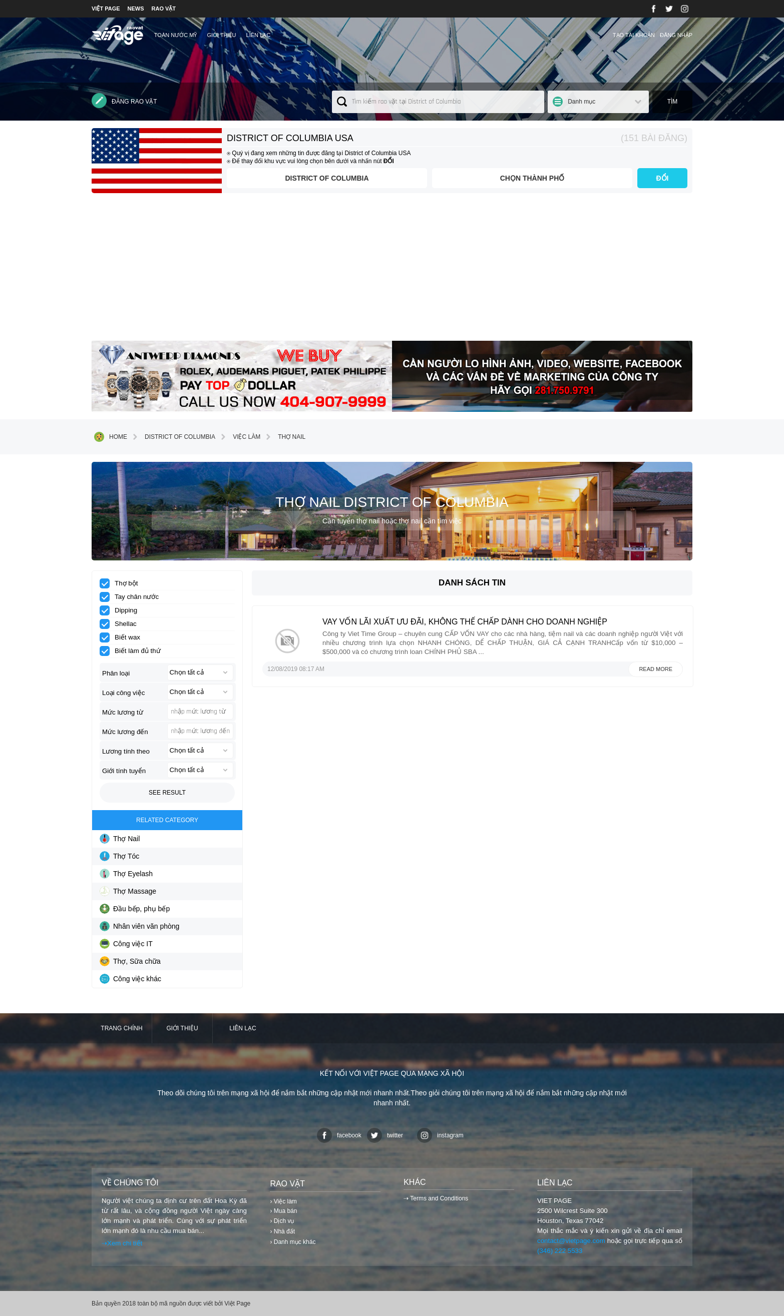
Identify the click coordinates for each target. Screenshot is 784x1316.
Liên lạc (258, 35)
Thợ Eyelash (126, 874)
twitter (385, 1135)
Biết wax (123, 637)
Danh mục (581, 101)
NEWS (136, 9)
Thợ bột (122, 583)
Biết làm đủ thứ (133, 651)
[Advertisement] (392, 271)
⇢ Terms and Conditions (436, 1198)
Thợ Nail (284, 437)
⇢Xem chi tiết (122, 1243)
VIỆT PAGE (106, 9)
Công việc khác (130, 979)
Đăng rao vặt (124, 100)
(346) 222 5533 (559, 1250)
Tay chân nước (132, 597)
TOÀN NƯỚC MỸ (175, 35)
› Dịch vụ (282, 1220)
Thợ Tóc (119, 856)
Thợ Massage (128, 891)
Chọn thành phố (532, 178)
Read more (655, 669)
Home (110, 437)
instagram (440, 1135)
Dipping (122, 610)
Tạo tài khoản (634, 35)
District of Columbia (326, 178)
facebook (339, 1135)
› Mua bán (283, 1210)
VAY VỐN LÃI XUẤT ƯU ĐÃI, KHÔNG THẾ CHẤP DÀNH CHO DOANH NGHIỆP (464, 621)
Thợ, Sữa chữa (130, 961)
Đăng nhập (676, 35)
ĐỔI (662, 178)
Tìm (672, 101)
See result (167, 792)
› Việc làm (283, 1201)
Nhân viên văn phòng (139, 926)
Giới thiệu (221, 35)
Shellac (121, 624)
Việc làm (239, 437)
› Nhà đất (282, 1231)
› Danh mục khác (292, 1241)
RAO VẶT (164, 9)
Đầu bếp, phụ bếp (135, 909)
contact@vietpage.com (571, 1240)
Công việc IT (126, 944)
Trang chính (121, 1028)
